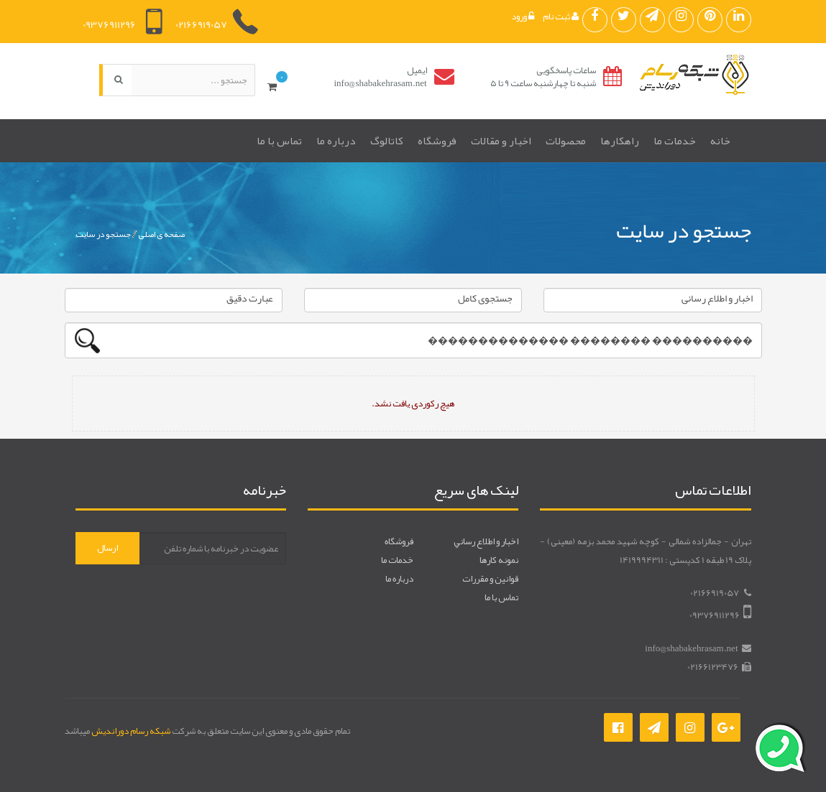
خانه (720, 141)
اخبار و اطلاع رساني (486, 541)
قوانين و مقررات (490, 578)
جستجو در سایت (103, 234)
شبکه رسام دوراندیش (130, 731)
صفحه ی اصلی (161, 234)
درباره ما (336, 141)
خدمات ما (674, 141)
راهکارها (619, 141)
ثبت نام (561, 16)
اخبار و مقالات (501, 141)
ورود (522, 16)
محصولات (566, 141)
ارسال (107, 548)
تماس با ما (279, 141)
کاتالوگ (386, 141)
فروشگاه (437, 141)
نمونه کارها (498, 560)
